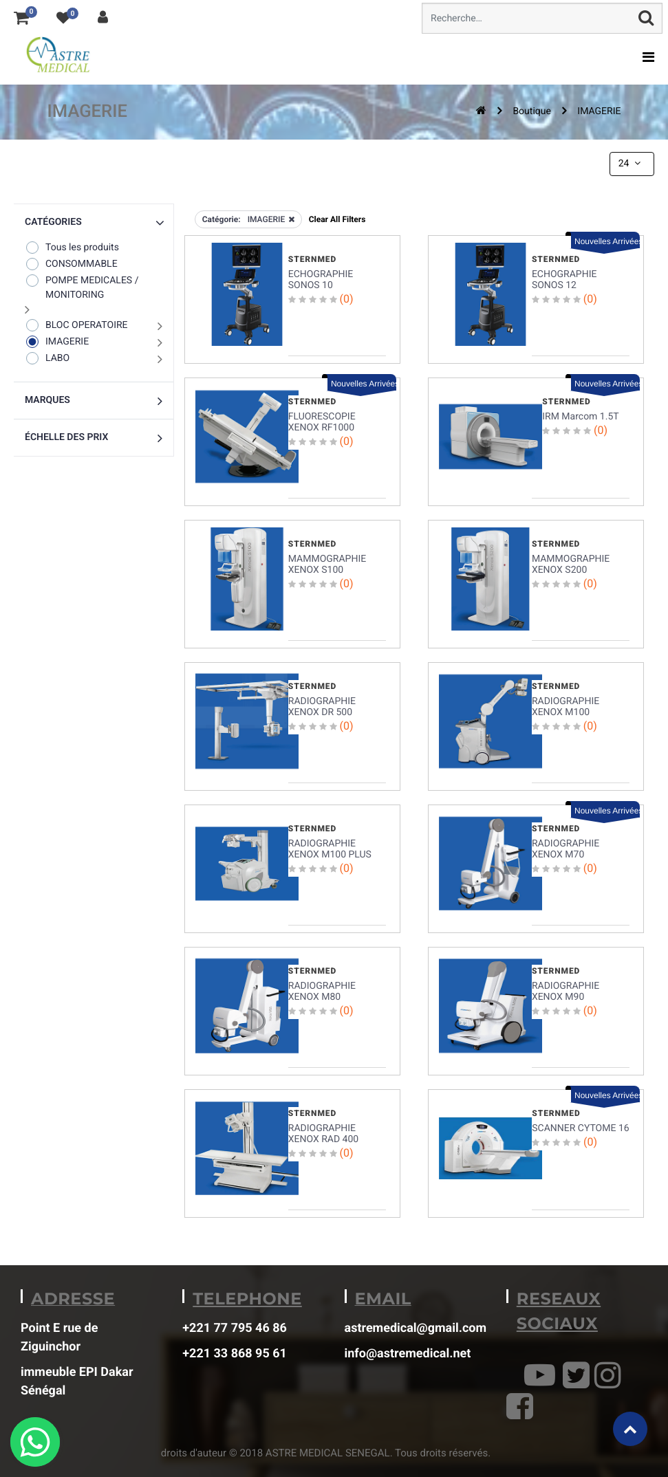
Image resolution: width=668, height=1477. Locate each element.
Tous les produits (72, 247)
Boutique (532, 111)
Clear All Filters (337, 219)
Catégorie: (221, 219)
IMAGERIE (599, 111)
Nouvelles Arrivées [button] (607, 241)
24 (630, 163)
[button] (93, 222)
